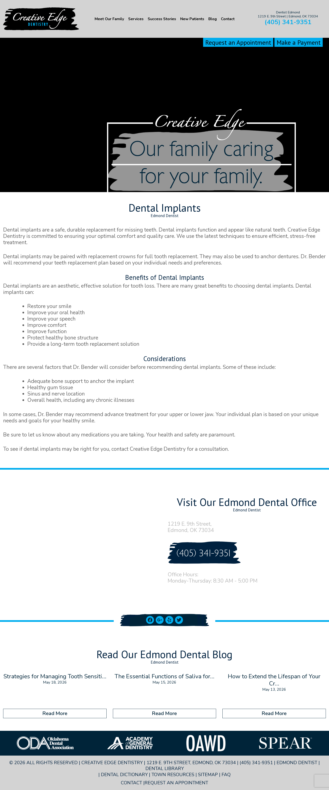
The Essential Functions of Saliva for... (164, 676)
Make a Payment (299, 42)
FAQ (226, 775)
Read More (54, 713)
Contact (228, 18)
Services (136, 18)
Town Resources (172, 775)
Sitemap (208, 775)
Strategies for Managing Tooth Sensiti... (54, 676)
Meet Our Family (109, 18)
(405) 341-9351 (288, 22)
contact (119, 449)
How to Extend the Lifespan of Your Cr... (274, 680)
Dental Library (164, 768)
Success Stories (162, 18)
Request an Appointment (238, 42)
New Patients (192, 18)
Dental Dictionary (124, 775)
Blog (212, 18)
